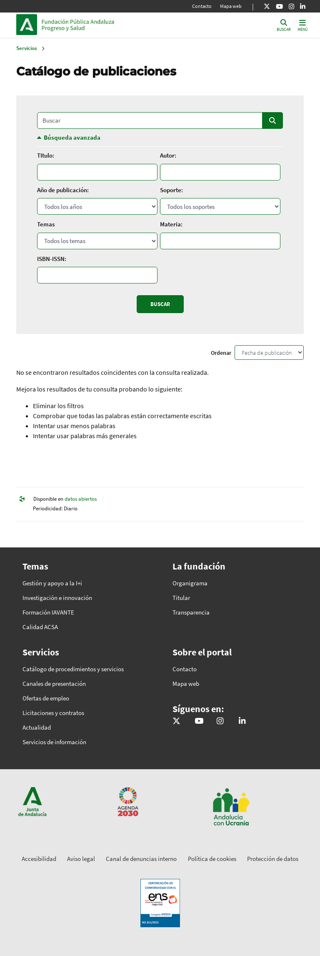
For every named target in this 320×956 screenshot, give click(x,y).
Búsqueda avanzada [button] (72, 137)
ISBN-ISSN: (51, 259)
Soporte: (171, 190)
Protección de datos (272, 859)
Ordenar (221, 352)
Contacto (202, 6)
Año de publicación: (63, 190)
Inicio (98, 24)
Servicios (26, 48)
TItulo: (45, 155)
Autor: (168, 155)
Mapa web (231, 6)
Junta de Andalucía (28, 24)
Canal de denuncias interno (141, 859)
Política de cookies (212, 859)
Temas (46, 224)
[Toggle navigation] (302, 25)
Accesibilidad (39, 859)
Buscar (272, 120)
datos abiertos (81, 498)
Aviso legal (81, 859)
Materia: (171, 224)
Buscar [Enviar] (160, 304)
